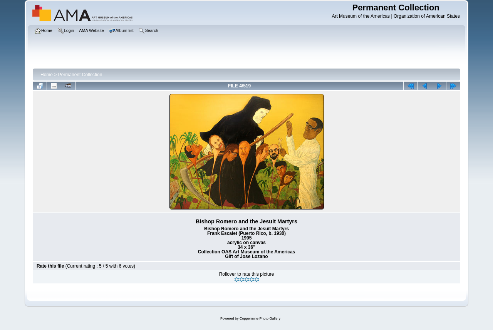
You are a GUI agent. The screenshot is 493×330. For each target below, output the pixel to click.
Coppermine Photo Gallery (260, 318)
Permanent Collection (80, 74)
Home (46, 74)
